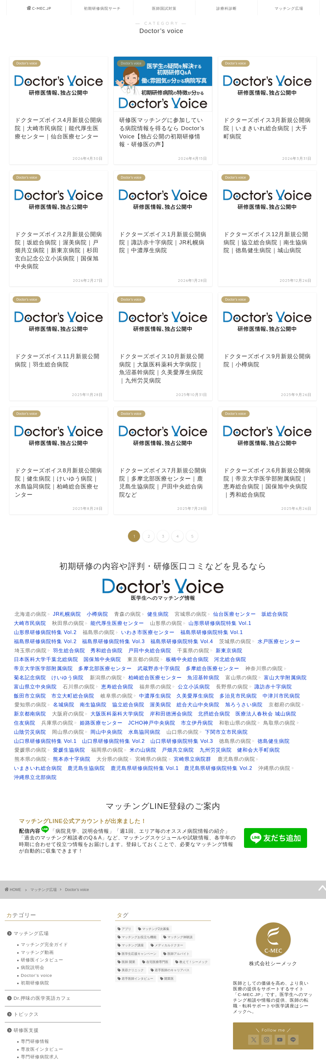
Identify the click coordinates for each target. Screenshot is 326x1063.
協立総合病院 (128, 704)
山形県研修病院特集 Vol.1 (220, 623)
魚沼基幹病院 (203, 677)
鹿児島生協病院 (86, 768)
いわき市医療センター (148, 632)
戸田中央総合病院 (149, 650)
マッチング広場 (289, 8)
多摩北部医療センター (105, 668)
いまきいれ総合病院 (38, 768)
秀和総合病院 (106, 650)
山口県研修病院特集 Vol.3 (181, 741)
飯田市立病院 (30, 695)
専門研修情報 (35, 1041)
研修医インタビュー (42, 960)
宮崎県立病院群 (192, 759)
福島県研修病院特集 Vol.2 (45, 641)
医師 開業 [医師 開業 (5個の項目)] (128, 962)
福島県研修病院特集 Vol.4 (181, 641)
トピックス (26, 1014)
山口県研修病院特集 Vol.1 (45, 741)
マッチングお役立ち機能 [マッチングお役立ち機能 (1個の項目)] (139, 937)
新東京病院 (229, 650)
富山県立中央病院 (35, 686)
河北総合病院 (230, 659)
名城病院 (63, 704)
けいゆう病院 (67, 677)
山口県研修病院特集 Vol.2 (113, 741)
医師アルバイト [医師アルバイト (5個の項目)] (178, 953)
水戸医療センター (279, 641)
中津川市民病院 (281, 695)
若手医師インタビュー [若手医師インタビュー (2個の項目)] (137, 978)
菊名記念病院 (30, 677)
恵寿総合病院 (117, 686)
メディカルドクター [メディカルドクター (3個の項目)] (169, 945)
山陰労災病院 (30, 732)
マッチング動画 (37, 952)
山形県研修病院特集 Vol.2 (45, 632)
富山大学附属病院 (285, 677)
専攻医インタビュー (42, 1049)
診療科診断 (226, 8)
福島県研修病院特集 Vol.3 (113, 641)
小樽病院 (97, 614)
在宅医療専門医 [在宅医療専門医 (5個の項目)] (157, 962)
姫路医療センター (101, 723)
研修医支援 (26, 1030)
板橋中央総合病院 (187, 659)
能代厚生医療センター (117, 623)
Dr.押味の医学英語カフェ (42, 998)
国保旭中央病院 (102, 659)
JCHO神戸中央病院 (152, 723)
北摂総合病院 (214, 713)
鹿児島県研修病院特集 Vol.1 (145, 768)
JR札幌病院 (67, 614)
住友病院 (24, 723)
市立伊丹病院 (197, 723)
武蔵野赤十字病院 (158, 668)
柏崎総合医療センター (155, 677)
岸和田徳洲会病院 (171, 713)
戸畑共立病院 (178, 750)
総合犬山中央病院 (198, 704)
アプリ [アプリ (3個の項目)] (126, 929)
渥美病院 (160, 704)
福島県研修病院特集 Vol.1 (211, 632)
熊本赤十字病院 (71, 759)
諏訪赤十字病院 (273, 686)
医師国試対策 (164, 8)
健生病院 (158, 614)
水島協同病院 (144, 732)
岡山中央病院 (106, 732)
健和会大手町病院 (258, 750)
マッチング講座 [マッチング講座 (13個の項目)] (133, 945)
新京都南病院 (30, 713)
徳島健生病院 (274, 741)
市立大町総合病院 (72, 695)
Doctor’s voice (77, 890)
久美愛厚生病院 (195, 695)
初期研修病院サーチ (102, 8)
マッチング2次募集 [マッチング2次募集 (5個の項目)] (155, 929)
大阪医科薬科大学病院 (117, 713)
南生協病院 (93, 704)
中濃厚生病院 (155, 695)
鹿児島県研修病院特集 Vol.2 (218, 768)
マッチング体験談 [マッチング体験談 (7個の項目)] (180, 937)
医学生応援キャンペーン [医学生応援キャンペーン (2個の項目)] (139, 953)
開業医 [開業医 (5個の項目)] (169, 978)
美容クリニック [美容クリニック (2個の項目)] (133, 970)
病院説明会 (32, 967)
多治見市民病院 (238, 695)
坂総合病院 (274, 614)
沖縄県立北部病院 (35, 777)
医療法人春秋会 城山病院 (266, 713)
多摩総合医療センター (212, 668)
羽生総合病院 (69, 650)
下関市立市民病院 (226, 732)
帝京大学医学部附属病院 (43, 668)
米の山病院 (143, 750)
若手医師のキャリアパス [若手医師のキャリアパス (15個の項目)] (172, 970)
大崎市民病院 (30, 623)
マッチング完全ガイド (44, 944)
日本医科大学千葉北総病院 (46, 659)
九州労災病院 (216, 750)
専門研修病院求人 (40, 1057)
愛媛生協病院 (69, 750)
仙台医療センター (234, 614)
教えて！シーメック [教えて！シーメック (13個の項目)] (193, 962)
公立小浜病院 (194, 686)
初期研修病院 (35, 983)
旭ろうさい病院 (244, 704)
